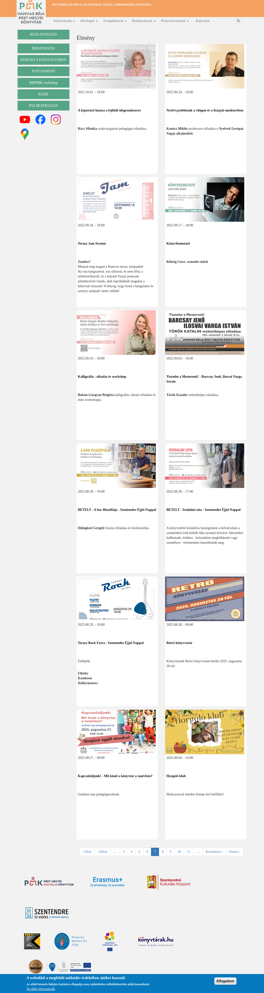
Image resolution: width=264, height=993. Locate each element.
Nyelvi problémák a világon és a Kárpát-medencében (204, 110)
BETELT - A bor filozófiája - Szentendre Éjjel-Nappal (117, 510)
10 (181, 851)
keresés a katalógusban (43, 60)
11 (190, 851)
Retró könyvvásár (179, 643)
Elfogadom (225, 983)
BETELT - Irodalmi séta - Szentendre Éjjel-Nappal (203, 510)
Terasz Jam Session (92, 243)
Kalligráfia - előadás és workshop (102, 376)
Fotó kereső (43, 71)
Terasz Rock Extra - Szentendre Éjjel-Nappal (111, 643)
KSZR (43, 94)
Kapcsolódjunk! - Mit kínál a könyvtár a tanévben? (115, 776)
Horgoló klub (176, 776)
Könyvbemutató (178, 243)
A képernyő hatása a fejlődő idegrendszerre (109, 110)
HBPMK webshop (43, 83)
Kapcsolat (202, 21)
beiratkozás (43, 48)
